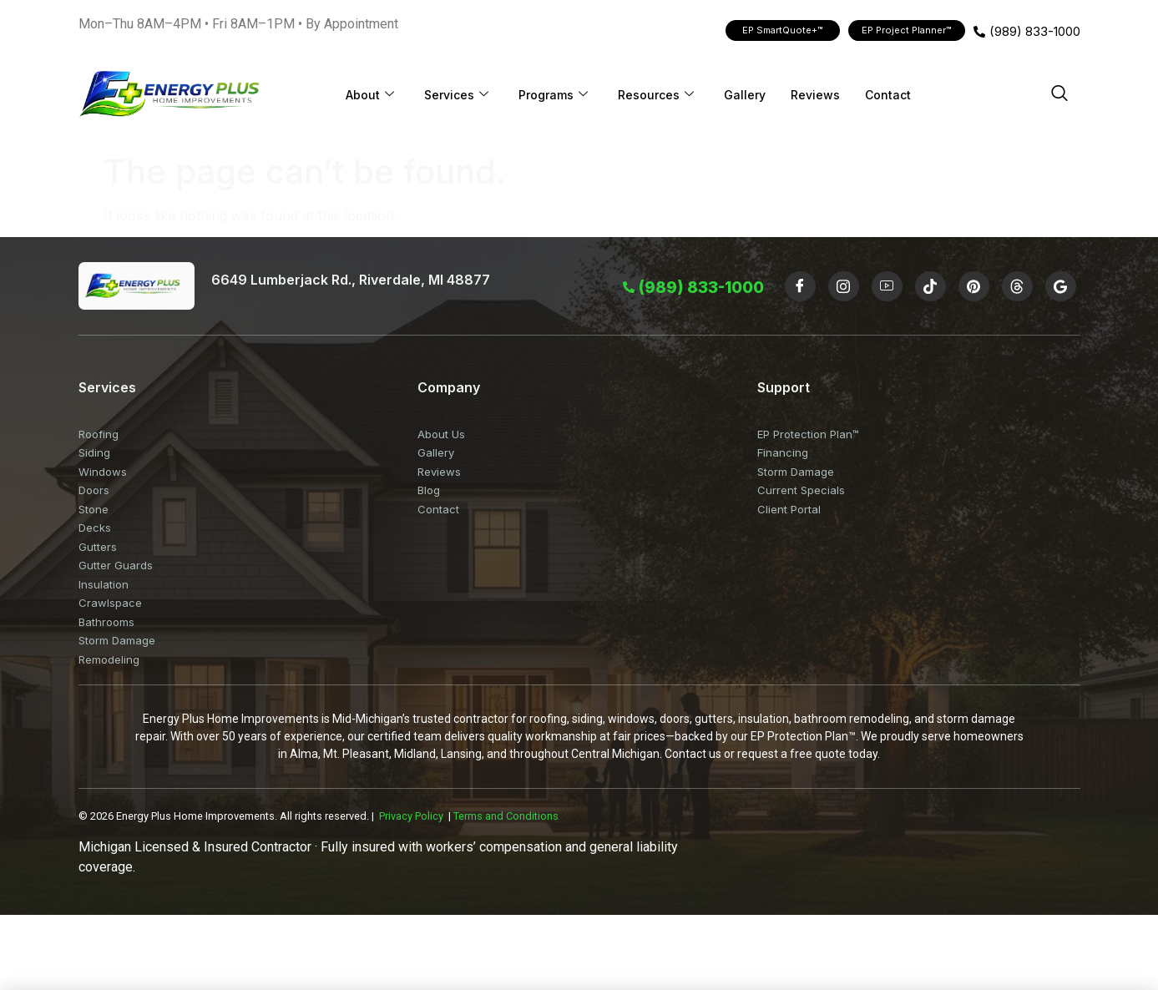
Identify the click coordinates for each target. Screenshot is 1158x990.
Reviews (815, 95)
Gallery (745, 95)
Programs (553, 95)
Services (456, 95)
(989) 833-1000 (1026, 31)
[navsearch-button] (1059, 94)
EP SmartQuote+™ (782, 30)
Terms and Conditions (506, 816)
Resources (656, 95)
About (370, 95)
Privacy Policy (411, 816)
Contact (888, 95)
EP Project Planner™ (907, 30)
